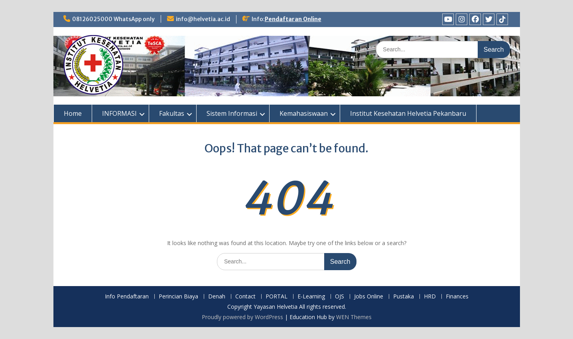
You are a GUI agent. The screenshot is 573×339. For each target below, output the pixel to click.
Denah (216, 296)
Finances (457, 296)
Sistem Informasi (232, 113)
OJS (339, 296)
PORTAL (276, 296)
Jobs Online (368, 296)
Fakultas (171, 113)
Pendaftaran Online (293, 19)
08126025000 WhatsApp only (113, 19)
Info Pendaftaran (127, 296)
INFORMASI (119, 113)
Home (73, 113)
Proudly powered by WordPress (242, 317)
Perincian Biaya (178, 296)
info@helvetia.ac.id (203, 19)
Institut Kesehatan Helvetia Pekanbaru (408, 113)
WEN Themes (354, 317)
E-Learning (311, 296)
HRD (430, 296)
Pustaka (403, 296)
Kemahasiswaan (304, 113)
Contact (245, 296)
